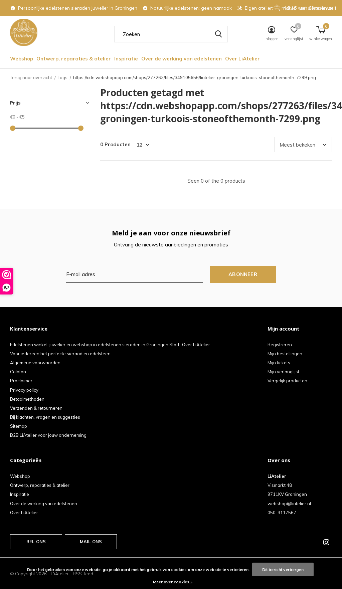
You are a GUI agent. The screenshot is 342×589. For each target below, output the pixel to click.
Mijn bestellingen (285, 353)
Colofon (18, 371)
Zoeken (218, 34)
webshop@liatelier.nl (289, 503)
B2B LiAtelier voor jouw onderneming (48, 435)
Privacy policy (24, 390)
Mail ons (91, 541)
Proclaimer (21, 380)
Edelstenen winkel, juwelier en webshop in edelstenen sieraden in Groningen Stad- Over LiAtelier (110, 344)
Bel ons (36, 541)
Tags (62, 77)
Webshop (21, 58)
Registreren (280, 344)
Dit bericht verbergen (283, 569)
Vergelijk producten (287, 380)
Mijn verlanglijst (283, 371)
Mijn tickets (279, 362)
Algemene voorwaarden (35, 362)
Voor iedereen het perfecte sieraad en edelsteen (60, 353)
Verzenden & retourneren (36, 408)
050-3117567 (282, 512)
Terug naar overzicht (31, 77)
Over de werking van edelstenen (181, 58)
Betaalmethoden (27, 399)
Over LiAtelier (242, 58)
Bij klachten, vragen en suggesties (45, 417)
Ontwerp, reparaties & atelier (73, 58)
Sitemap (18, 426)
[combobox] (171, 34)
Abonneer (242, 274)
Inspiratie (126, 58)
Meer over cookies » (172, 581)
